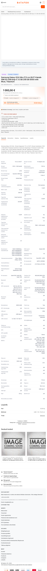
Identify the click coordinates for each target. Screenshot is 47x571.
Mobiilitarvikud (36, 457)
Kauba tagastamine (6, 515)
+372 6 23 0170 (5, 497)
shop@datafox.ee (9, 502)
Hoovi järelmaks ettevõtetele (8, 524)
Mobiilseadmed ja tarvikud (14, 11)
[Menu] (3, 2)
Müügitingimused (5, 531)
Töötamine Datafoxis (6, 553)
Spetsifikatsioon (24, 138)
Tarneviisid (3, 513)
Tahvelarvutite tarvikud (9, 457)
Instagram (3, 557)
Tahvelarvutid (18, 457)
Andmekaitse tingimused (7, 538)
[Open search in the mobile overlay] (23, 6)
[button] (43, 3)
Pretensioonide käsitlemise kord (9, 517)
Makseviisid (4, 510)
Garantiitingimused (5, 535)
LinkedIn (3, 559)
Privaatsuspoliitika (5, 533)
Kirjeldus (17, 138)
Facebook (3, 555)
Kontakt (3, 551)
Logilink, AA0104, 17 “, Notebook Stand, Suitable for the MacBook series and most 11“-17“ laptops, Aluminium (13, 459)
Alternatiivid (10, 138)
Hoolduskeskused (5, 543)
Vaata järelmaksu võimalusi (13, 103)
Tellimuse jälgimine (5, 545)
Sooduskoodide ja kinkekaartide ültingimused (12, 540)
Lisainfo (31, 138)
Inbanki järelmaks (5, 520)
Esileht (2, 11)
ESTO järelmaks (5, 522)
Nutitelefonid (27, 11)
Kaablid (30, 457)
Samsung (42, 415)
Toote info (3, 138)
